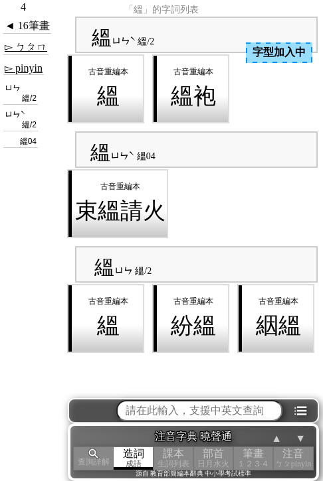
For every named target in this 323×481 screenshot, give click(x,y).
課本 (173, 458)
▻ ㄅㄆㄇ (26, 46)
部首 (213, 458)
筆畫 (253, 458)
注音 (293, 458)
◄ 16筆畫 (27, 25)
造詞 (134, 458)
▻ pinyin (24, 68)
